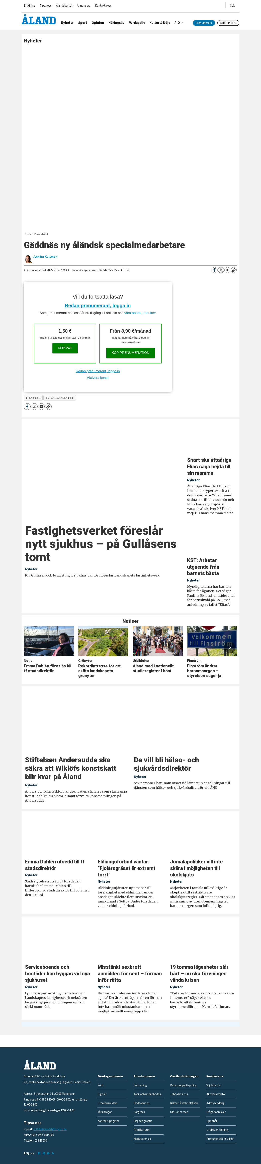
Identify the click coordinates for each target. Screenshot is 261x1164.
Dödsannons (142, 1103)
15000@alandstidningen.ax (49, 1129)
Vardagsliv (137, 22)
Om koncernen (179, 1112)
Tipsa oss (46, 6)
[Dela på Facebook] (215, 270)
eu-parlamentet (60, 397)
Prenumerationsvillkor (220, 1139)
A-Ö (177, 22)
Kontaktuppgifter (108, 1121)
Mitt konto (226, 23)
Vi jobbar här (214, 1085)
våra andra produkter (140, 313)
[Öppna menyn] (232, 5)
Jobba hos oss (179, 1094)
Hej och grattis (143, 1121)
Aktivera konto (98, 378)
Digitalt (102, 1094)
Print (100, 1085)
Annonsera (83, 6)
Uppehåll (211, 1121)
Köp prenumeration (130, 353)
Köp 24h (65, 348)
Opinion (98, 22)
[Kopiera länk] (234, 270)
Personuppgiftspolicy (183, 1085)
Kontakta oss (103, 6)
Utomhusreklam (107, 1103)
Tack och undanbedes (147, 1094)
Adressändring (215, 1103)
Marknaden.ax (142, 1139)
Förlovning (140, 1085)
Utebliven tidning (217, 1130)
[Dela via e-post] (227, 270)
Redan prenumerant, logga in (98, 305)
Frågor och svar (216, 1112)
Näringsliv (116, 22)
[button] (229, 647)
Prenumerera (204, 23)
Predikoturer (142, 1130)
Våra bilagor (104, 1112)
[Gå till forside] (39, 19)
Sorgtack (139, 1112)
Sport (82, 22)
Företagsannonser (110, 1076)
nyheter (33, 397)
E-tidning (29, 6)
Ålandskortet (64, 6)
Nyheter (67, 22)
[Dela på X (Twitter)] (221, 270)
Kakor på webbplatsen (184, 1103)
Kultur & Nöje (160, 22)
